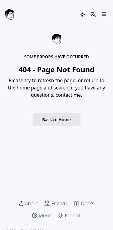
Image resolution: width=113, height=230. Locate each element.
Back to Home (56, 119)
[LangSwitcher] (93, 14)
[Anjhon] (9, 14)
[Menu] (104, 14)
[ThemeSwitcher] (82, 14)
